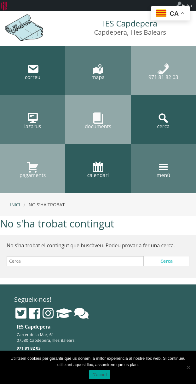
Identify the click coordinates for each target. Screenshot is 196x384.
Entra (187, 5)
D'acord (99, 374)
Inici (15, 205)
